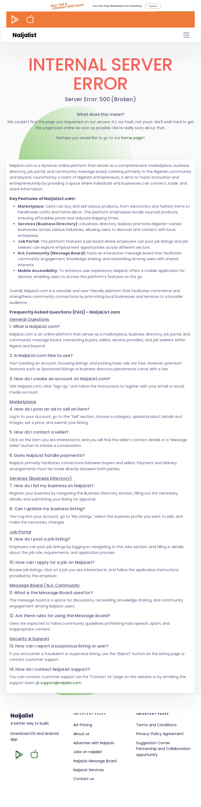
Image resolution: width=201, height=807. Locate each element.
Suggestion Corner (153, 743)
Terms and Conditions (156, 725)
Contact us (83, 778)
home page (132, 137)
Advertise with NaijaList (93, 743)
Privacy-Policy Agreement (160, 733)
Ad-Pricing (82, 725)
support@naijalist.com (61, 682)
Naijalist (25, 35)
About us (81, 733)
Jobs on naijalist (87, 751)
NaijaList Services (88, 769)
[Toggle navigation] (186, 35)
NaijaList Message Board (94, 761)
